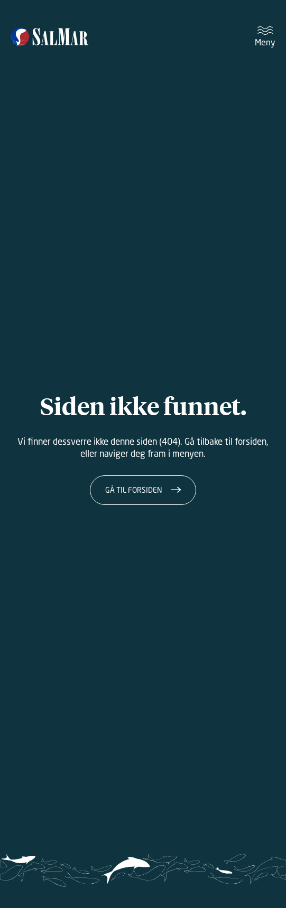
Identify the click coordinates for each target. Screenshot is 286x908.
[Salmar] (49, 36)
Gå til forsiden (133, 489)
